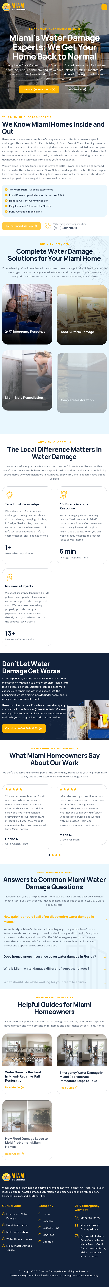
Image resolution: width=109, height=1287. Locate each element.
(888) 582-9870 (90, 1218)
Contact (48, 1242)
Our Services (74, 90)
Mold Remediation (17, 1232)
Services (48, 1221)
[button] (104, 7)
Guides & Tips (51, 1228)
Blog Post (48, 1235)
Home (46, 1214)
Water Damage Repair (19, 1239)
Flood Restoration (17, 1225)
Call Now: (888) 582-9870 (36, 90)
